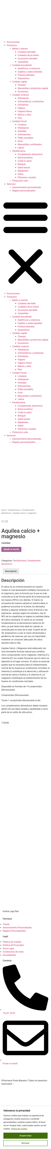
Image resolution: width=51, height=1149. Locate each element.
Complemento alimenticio (30, 154)
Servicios (11, 184)
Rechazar (25, 1143)
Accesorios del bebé (27, 58)
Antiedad (22, 131)
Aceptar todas (26, 1136)
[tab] (11, 571)
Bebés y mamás (20, 48)
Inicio (3, 510)
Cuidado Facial (19, 121)
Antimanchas (24, 134)
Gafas (20, 174)
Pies (20, 118)
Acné (20, 141)
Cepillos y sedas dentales (30, 71)
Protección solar (20, 180)
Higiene (21, 108)
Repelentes (23, 171)
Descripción (11, 571)
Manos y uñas (24, 114)
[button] (25, 242)
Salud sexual (24, 167)
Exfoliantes (23, 104)
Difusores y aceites (27, 177)
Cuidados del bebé (27, 52)
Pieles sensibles (25, 137)
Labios (21, 147)
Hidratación (23, 98)
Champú (22, 85)
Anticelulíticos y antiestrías (31, 101)
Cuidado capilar (19, 81)
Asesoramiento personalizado (26, 187)
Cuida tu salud (25, 161)
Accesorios (23, 91)
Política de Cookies (19, 1129)
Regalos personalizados (23, 190)
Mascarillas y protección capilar (33, 88)
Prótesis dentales (26, 75)
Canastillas (23, 62)
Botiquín (22, 164)
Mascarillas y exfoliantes (30, 144)
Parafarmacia (18, 151)
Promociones (13, 42)
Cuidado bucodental (22, 65)
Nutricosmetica (25, 157)
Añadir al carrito (11, 549)
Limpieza (22, 124)
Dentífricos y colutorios (29, 68)
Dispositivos (24, 78)
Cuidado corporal (20, 95)
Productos (12, 45)
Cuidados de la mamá (28, 55)
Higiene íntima (25, 111)
